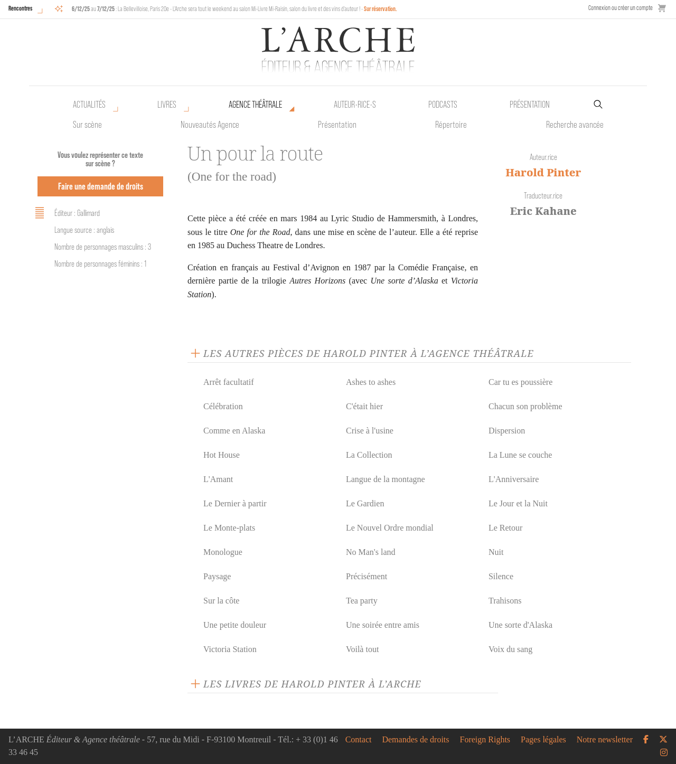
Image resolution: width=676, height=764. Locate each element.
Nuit (496, 552)
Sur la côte (221, 600)
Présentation (337, 124)
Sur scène (87, 124)
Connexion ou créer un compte (620, 8)
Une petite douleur (234, 624)
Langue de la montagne (385, 479)
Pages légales (543, 739)
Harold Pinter (543, 172)
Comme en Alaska (234, 430)
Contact (358, 739)
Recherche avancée (575, 124)
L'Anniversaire (514, 479)
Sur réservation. (380, 9)
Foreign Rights (485, 739)
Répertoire (451, 124)
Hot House (221, 454)
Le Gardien (365, 503)
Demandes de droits (415, 739)
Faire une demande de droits (100, 186)
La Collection (369, 454)
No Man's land (371, 552)
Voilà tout (362, 649)
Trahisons (505, 600)
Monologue (222, 552)
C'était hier (364, 406)
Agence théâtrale (255, 104)
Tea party (362, 600)
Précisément (366, 576)
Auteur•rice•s (355, 104)
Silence (501, 576)
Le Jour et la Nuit (518, 503)
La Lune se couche (520, 454)
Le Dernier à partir (234, 503)
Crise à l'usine (369, 430)
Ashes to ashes (371, 382)
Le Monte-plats (229, 527)
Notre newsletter (605, 739)
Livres (166, 104)
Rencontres (20, 8)
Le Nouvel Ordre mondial (390, 527)
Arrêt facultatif (228, 382)
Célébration (223, 406)
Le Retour (505, 527)
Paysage (217, 576)
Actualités (89, 104)
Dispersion (507, 430)
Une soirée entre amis (382, 624)
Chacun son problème (525, 406)
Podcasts (442, 104)
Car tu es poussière (520, 382)
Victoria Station (230, 649)
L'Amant (218, 479)
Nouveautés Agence (210, 124)
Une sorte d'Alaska (520, 624)
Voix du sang (510, 649)
